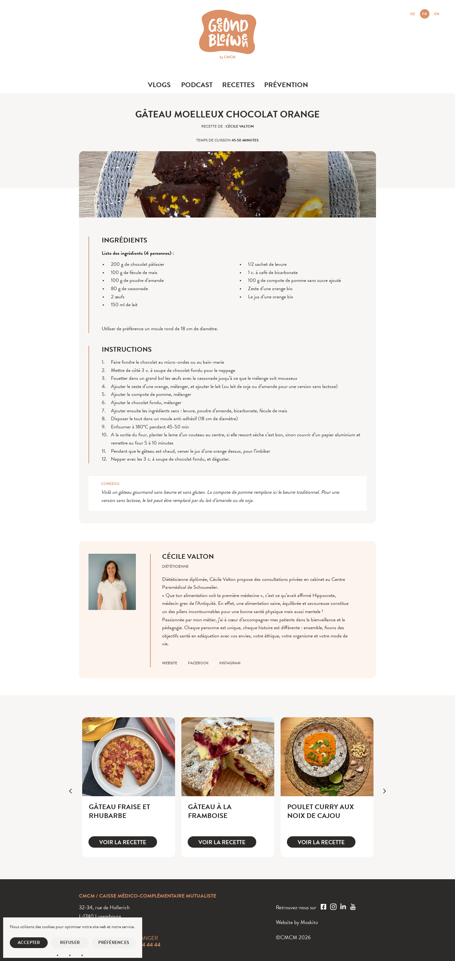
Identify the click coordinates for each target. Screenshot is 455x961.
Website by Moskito (297, 922)
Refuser (70, 942)
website (169, 663)
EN (436, 14)
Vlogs (159, 85)
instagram (229, 663)
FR (424, 14)
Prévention (286, 85)
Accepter (29, 942)
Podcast (197, 85)
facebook (198, 663)
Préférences (113, 942)
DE (412, 14)
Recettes (238, 85)
